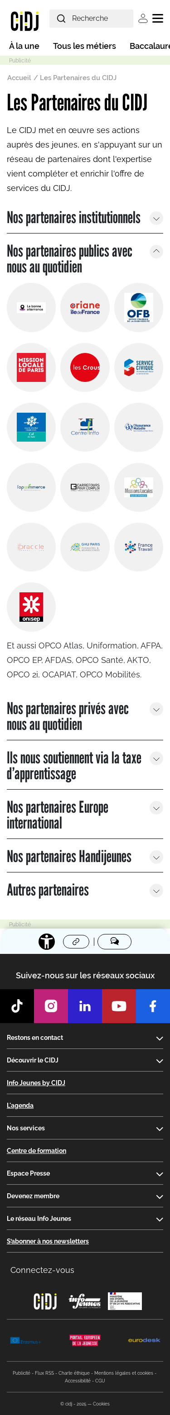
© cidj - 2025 (73, 1403)
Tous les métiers (84, 46)
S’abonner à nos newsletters (48, 1241)
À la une (24, 46)
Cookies (101, 1403)
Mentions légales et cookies (123, 1373)
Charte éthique (74, 1373)
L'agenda (20, 1105)
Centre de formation (36, 1150)
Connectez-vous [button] (42, 1270)
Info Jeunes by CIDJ (36, 1082)
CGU (100, 1380)
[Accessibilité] (47, 942)
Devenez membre (33, 1196)
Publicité (21, 1373)
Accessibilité (78, 1380)
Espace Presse (28, 1173)
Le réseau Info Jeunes (39, 1218)
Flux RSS (44, 1373)
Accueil (19, 78)
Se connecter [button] (143, 18)
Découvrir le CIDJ (32, 1060)
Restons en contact (35, 1037)
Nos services (26, 1128)
